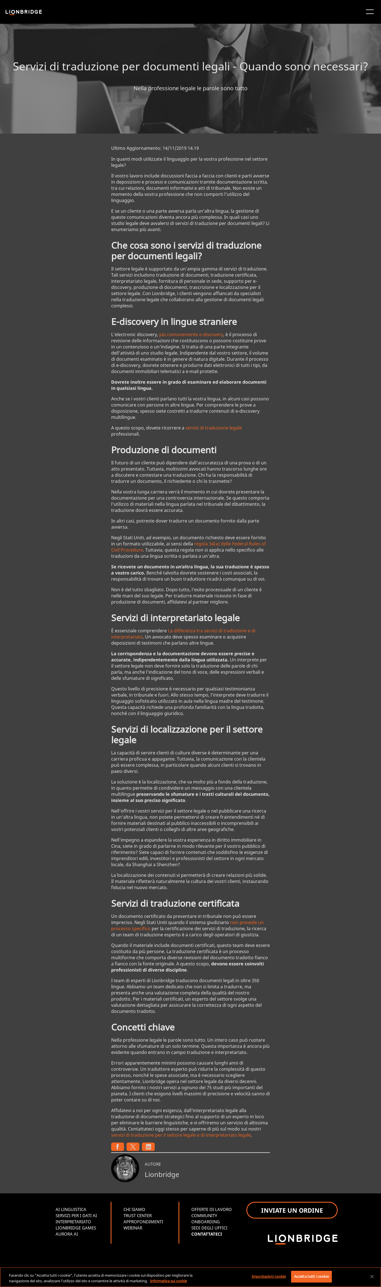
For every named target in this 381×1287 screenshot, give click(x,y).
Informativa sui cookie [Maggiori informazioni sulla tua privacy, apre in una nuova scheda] (168, 1280)
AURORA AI (67, 1234)
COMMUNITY (204, 1215)
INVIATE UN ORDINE (292, 1210)
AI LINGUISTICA (71, 1209)
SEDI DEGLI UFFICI (209, 1228)
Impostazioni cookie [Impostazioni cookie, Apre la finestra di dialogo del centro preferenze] (269, 1276)
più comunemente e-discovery (191, 334)
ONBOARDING (205, 1221)
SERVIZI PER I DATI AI (76, 1215)
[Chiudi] (372, 1276)
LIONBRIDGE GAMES (76, 1228)
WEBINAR (132, 1228)
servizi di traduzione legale (213, 428)
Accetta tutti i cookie (311, 1276)
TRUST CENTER (137, 1215)
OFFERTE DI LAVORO (211, 1209)
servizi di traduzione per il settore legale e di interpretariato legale (181, 1135)
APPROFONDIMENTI (143, 1221)
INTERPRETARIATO (73, 1221)
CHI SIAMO (134, 1209)
